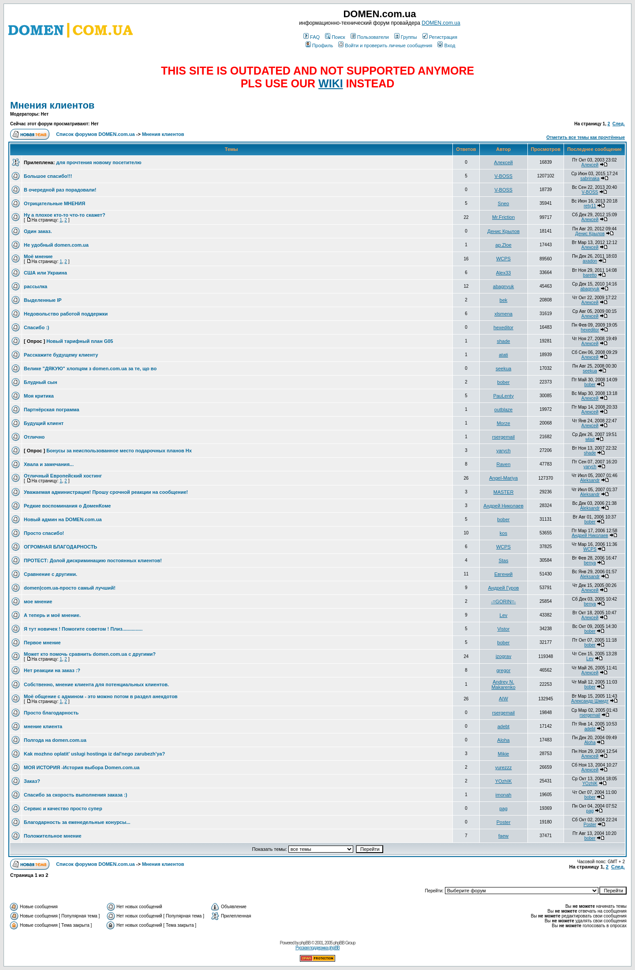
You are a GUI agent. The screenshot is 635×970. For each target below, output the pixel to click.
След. (619, 123)
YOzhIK (503, 781)
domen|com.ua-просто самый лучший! (70, 587)
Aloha (503, 740)
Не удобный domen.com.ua (56, 245)
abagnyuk (503, 286)
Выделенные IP (43, 300)
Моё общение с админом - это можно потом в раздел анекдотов (101, 696)
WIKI (330, 83)
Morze (503, 423)
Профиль (319, 45)
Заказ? (32, 781)
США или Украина (45, 272)
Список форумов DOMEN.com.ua (95, 134)
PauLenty (503, 396)
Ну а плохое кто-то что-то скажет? (64, 215)
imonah (504, 794)
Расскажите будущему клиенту (61, 354)
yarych (503, 450)
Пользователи (370, 37)
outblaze (503, 409)
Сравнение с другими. (50, 574)
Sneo (503, 203)
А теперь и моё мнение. (52, 615)
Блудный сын (40, 382)
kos (503, 533)
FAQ (311, 37)
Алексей (503, 162)
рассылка (35, 286)
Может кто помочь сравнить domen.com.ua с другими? (90, 654)
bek (504, 300)
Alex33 (503, 272)
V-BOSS (503, 176)
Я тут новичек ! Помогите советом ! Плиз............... (83, 629)
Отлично (34, 437)
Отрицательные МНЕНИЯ (54, 203)
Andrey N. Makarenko (503, 684)
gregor (504, 670)
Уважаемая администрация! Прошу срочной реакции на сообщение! (106, 492)
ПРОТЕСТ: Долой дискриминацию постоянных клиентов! (93, 560)
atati (503, 354)
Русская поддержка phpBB (317, 947)
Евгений (503, 574)
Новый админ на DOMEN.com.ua (63, 519)
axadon (590, 261)
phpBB (304, 942)
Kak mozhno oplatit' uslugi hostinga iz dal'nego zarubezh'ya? (94, 753)
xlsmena (503, 313)
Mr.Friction (503, 217)
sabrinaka (589, 178)
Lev (504, 615)
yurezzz (503, 767)
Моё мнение (38, 256)
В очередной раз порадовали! (60, 189)
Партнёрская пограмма (51, 409)
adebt (503, 726)
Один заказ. (38, 231)
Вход (446, 45)
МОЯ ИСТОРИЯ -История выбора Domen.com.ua (81, 767)
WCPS (503, 258)
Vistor (503, 629)
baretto (590, 275)
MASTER (503, 492)
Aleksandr (589, 480)
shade (503, 341)
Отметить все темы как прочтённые (585, 137)
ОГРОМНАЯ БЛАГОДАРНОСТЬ (60, 546)
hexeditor (503, 327)
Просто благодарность (51, 712)
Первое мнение (42, 642)
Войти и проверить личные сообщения (385, 45)
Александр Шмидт (590, 701)
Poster (504, 822)
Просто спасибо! (44, 533)
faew (503, 835)
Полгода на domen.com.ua (55, 740)
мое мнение (38, 601)
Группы (405, 37)
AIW (503, 698)
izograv (503, 656)
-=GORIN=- (503, 601)
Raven (504, 464)
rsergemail (503, 437)
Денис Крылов (503, 231)
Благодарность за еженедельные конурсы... (77, 822)
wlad (589, 439)
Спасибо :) (36, 327)
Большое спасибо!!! (48, 176)
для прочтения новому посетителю (98, 162)
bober (503, 382)
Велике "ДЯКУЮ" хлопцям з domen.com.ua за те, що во (90, 368)
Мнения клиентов (52, 105)
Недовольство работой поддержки (66, 313)
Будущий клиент (44, 423)
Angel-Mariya (503, 478)
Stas (503, 560)
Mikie (503, 753)
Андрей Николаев (503, 505)
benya (590, 562)
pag (503, 808)
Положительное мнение (53, 835)
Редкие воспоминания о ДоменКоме (67, 505)
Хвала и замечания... (49, 464)
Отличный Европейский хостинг (63, 475)
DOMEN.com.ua (441, 23)
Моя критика (39, 396)
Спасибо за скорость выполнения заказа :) (75, 794)
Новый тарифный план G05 (79, 341)
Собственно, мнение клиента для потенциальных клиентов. (96, 684)
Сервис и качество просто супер (63, 808)
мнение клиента (43, 726)
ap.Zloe (503, 245)
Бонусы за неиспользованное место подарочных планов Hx (119, 450)
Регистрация (439, 37)
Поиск (335, 37)
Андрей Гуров (503, 587)
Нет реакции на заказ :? (52, 670)
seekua (503, 368)
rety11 (590, 205)
